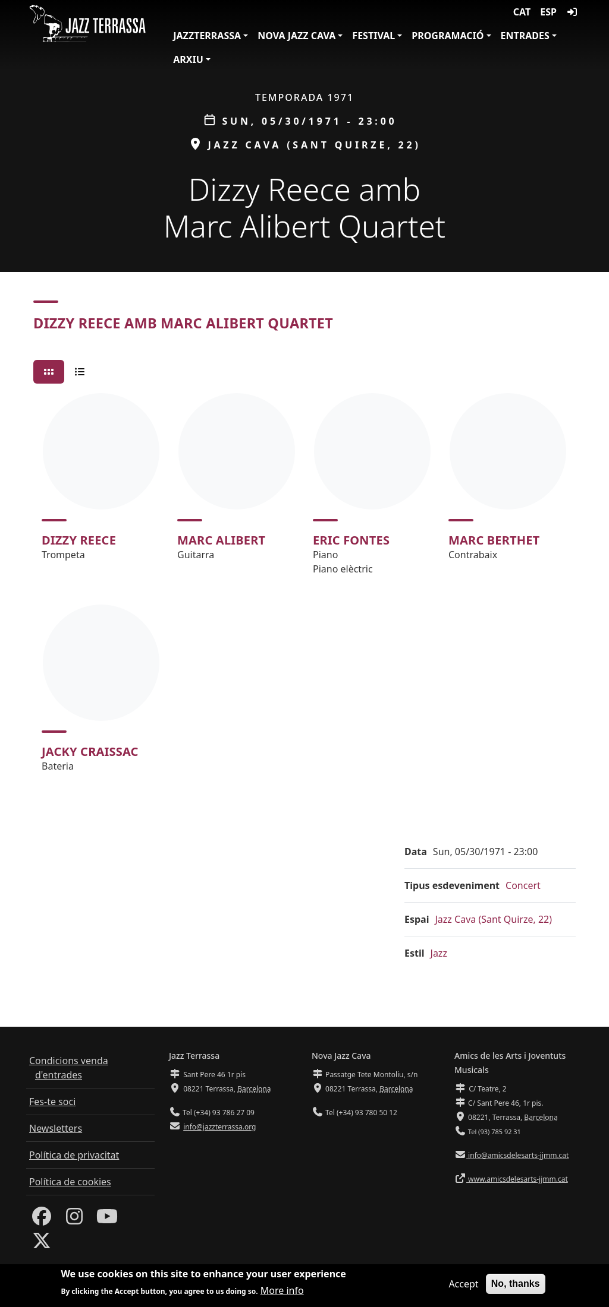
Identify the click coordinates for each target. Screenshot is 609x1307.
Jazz (439, 953)
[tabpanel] (304, 588)
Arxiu (188, 59)
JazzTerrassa (207, 35)
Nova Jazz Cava (296, 35)
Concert (523, 885)
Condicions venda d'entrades (68, 1067)
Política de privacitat (74, 1155)
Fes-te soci (52, 1101)
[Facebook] (42, 1219)
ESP (548, 11)
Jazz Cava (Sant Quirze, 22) (494, 919)
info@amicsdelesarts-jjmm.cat (517, 1155)
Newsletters (55, 1128)
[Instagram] (74, 1219)
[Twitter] (42, 1244)
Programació (448, 35)
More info (282, 1292)
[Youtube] (107, 1219)
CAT (521, 11)
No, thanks (515, 1285)
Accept (463, 1285)
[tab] (48, 372)
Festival (373, 35)
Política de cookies (70, 1181)
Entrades (525, 35)
